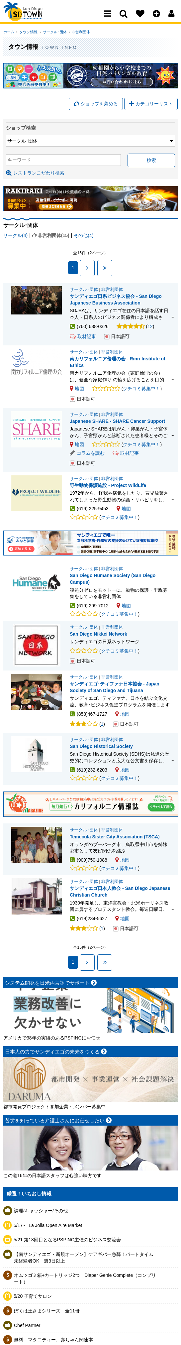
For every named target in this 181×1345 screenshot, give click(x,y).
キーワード (19, 161)
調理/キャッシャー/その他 (41, 1212)
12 (150, 327)
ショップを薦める (96, 104)
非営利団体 (75, 32)
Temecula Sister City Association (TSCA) (115, 837)
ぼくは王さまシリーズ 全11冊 (47, 1311)
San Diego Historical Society (101, 747)
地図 (77, 390)
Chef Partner (27, 1326)
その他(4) (83, 236)
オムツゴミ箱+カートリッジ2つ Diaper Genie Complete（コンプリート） (85, 1280)
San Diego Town (32, 18)
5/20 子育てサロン (33, 1297)
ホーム (8, 32)
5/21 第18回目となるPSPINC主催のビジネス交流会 (67, 1241)
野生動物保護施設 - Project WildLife (108, 486)
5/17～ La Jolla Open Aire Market (48, 1226)
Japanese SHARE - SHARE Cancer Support (117, 422)
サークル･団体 (51, 32)
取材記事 (83, 337)
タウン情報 (27, 32)
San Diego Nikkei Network (98, 635)
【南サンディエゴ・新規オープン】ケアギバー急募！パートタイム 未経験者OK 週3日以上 (86, 1259)
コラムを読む (87, 454)
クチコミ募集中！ (141, 390)
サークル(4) (15, 236)
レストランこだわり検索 (35, 174)
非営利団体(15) (53, 236)
